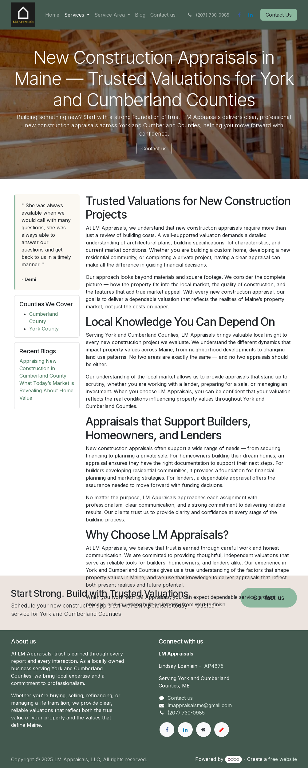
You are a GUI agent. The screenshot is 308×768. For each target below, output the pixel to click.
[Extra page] (203, 729)
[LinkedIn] (250, 15)
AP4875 (213, 666)
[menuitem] (52, 15)
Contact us (154, 148)
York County (44, 329)
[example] (221, 729)
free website (282, 759)
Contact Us (279, 15)
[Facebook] (239, 15)
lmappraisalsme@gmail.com (200, 705)
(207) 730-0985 (186, 713)
